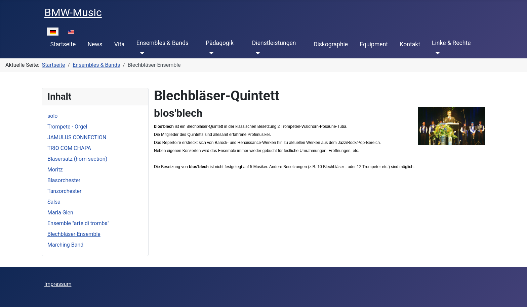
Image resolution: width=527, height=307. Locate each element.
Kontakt (410, 44)
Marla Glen (60, 212)
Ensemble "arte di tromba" (78, 223)
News (94, 44)
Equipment (374, 44)
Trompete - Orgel (67, 126)
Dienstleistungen (274, 43)
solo (52, 116)
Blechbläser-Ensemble (73, 234)
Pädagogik (220, 43)
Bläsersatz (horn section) (77, 159)
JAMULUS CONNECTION (76, 137)
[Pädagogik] (210, 53)
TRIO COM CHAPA (69, 148)
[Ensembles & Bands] (140, 53)
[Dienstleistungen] (256, 53)
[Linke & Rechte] (436, 53)
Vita (119, 44)
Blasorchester (63, 180)
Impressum (58, 284)
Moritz (55, 169)
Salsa (53, 202)
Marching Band (65, 245)
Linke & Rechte (451, 43)
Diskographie (331, 44)
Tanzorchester (64, 191)
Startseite (63, 44)
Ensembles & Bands (162, 43)
